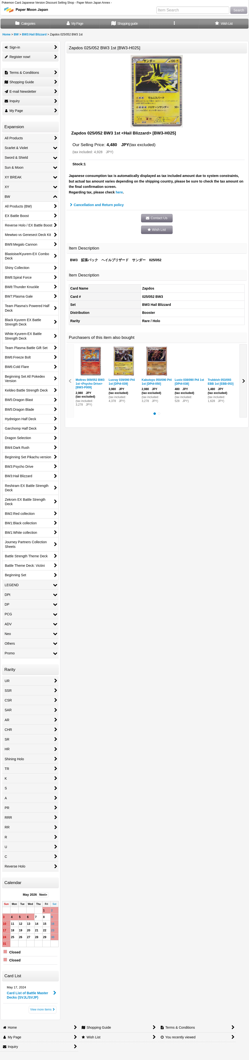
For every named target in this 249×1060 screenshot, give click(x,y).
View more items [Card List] (42, 1009)
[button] (174, 24)
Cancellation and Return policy (97, 205)
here (119, 192)
